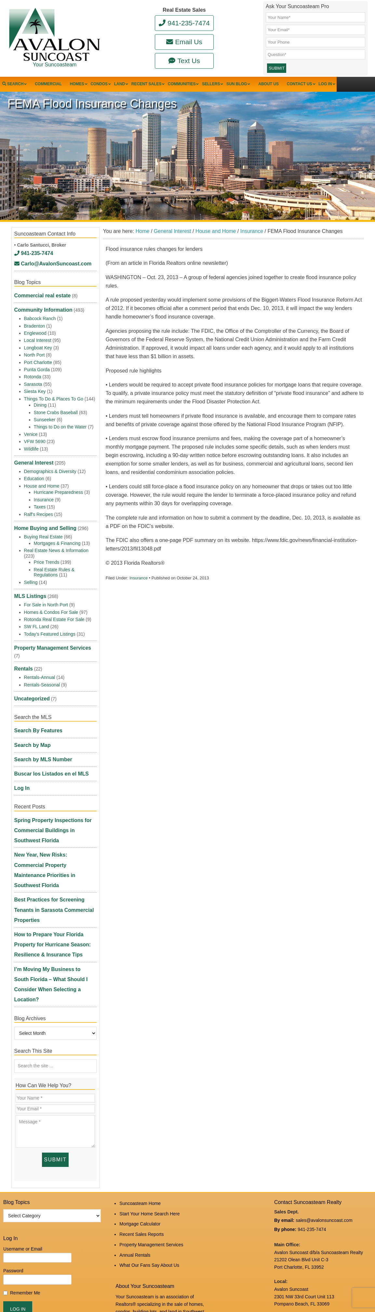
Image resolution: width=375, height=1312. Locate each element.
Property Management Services (48, 634)
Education (34, 474)
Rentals (22, 644)
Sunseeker (45, 419)
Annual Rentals (134, 1110)
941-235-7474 (184, 23)
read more (145, 1171)
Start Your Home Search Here (149, 1075)
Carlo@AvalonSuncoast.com (48, 272)
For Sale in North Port (46, 593)
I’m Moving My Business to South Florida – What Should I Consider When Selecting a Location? (50, 863)
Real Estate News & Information (56, 542)
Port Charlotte (38, 362)
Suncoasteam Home (140, 1066)
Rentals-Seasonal (42, 659)
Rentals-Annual (39, 651)
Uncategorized (30, 670)
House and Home (42, 481)
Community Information (40, 311)
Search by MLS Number (39, 720)
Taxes (40, 503)
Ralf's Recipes (38, 510)
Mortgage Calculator (139, 1083)
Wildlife (31, 448)
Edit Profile (151, 1287)
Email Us (184, 42)
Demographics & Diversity (50, 467)
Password (13, 1134)
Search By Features (35, 699)
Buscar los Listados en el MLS (47, 731)
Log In (21, 741)
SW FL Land (36, 615)
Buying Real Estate (43, 529)
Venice (31, 434)
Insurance (138, 592)
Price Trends (47, 554)
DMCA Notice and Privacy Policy (307, 1260)
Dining (40, 404)
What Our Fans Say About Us (149, 1118)
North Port (34, 354)
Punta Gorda (37, 369)
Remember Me (25, 1156)
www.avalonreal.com (295, 1238)
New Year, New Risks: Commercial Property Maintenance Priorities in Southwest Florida (51, 799)
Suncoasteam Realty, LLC (80, 1293)
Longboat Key (38, 347)
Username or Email (22, 1112)
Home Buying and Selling (41, 521)
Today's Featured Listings (49, 622)
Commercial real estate (39, 300)
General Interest (31, 460)
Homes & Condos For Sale (51, 600)
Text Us (184, 60)
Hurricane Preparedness (58, 488)
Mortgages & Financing (57, 535)
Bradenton (34, 325)
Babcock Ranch (40, 318)
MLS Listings (28, 586)
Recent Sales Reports (141, 1092)
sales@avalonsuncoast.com (324, 1083)
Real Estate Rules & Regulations (54, 564)
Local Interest (37, 340)
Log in (132, 1287)
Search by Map (30, 709)
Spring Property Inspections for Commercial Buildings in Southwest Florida (53, 776)
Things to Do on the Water (60, 426)
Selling (31, 574)
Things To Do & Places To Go (53, 398)
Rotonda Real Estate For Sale (54, 607)
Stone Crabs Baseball (56, 412)
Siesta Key (35, 391)
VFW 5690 (35, 441)
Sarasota (33, 383)
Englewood (35, 332)
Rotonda (32, 376)
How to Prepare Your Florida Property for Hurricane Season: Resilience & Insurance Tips (54, 840)
